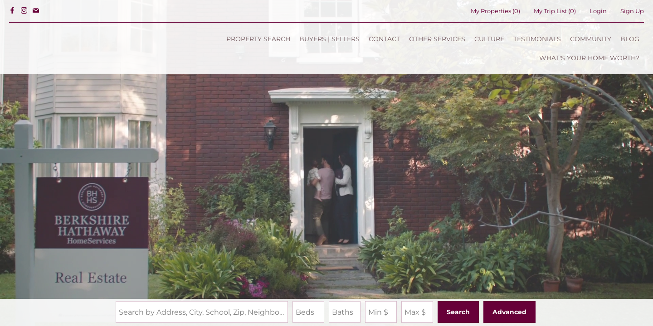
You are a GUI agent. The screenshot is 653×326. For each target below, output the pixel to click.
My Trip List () (555, 10)
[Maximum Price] (417, 312)
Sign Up (632, 10)
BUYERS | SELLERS (329, 39)
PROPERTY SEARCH (258, 39)
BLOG (629, 39)
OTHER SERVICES (437, 39)
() (495, 10)
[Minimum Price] (381, 312)
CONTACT (384, 39)
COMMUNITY (590, 39)
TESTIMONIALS (537, 39)
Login (598, 10)
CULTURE (489, 39)
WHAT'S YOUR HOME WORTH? (589, 58)
